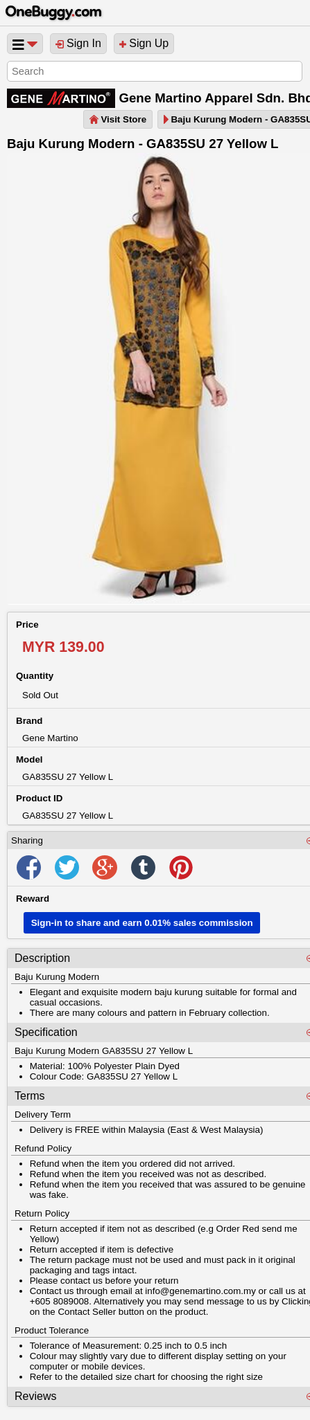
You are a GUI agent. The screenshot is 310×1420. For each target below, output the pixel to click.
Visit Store (117, 119)
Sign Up (144, 43)
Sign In (78, 43)
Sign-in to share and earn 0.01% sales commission (142, 923)
